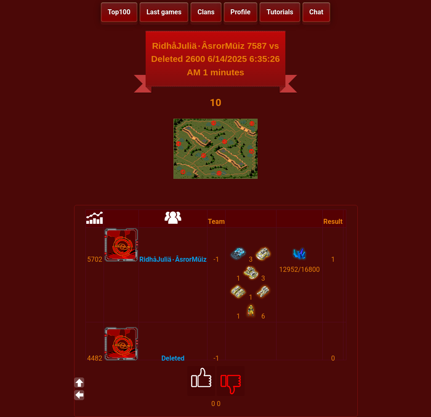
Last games (163, 12)
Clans (205, 12)
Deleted (172, 358)
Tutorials (279, 12)
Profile (241, 12)
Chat (316, 12)
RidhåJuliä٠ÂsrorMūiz (173, 259)
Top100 (119, 12)
